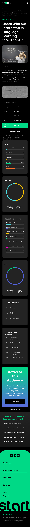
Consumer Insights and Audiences (13, 11)
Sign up (6, 496)
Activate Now (15, 131)
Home (4, 9)
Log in (5, 492)
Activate (15, 402)
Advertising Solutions (11, 470)
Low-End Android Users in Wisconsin (14, 432)
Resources (7, 478)
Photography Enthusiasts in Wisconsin (14, 437)
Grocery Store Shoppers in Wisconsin (14, 428)
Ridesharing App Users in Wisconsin (13, 441)
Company (6, 485)
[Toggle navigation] (27, 3)
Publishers (7, 463)
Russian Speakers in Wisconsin (12, 423)
